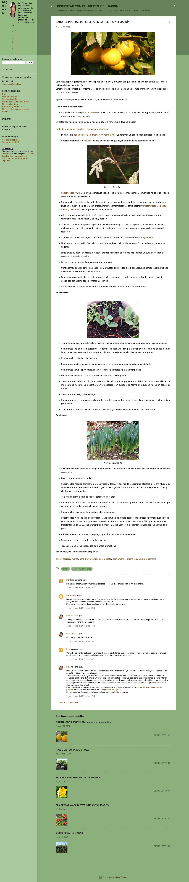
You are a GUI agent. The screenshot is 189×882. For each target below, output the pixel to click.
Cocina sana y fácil (10, 142)
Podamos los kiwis (70, 193)
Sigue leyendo (162, 735)
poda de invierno (89, 112)
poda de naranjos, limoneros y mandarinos (95, 134)
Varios (5, 111)
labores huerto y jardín (81, 569)
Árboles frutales (9, 96)
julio (101, 559)
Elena (68, 595)
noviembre (139, 559)
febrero (66, 559)
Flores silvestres (10, 104)
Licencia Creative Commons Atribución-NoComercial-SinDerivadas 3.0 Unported (18, 157)
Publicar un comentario (68, 702)
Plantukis (70, 580)
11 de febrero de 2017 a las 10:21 (80, 588)
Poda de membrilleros (98, 129)
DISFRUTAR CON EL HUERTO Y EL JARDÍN (87, 6)
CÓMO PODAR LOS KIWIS (69, 833)
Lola (68, 649)
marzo (75, 559)
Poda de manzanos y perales (70, 129)
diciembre (151, 559)
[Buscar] (174, 6)
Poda (4, 94)
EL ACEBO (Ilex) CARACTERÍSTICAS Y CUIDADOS (82, 805)
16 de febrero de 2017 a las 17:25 (80, 696)
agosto (107, 559)
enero (59, 559)
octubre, (129, 559)
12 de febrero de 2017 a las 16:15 (80, 626)
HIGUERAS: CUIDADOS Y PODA (72, 749)
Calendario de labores (12, 99)
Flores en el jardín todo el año (15, 101)
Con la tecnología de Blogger (113, 877)
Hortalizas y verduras (12, 106)
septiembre (118, 559)
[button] (168, 22)
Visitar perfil (12, 43)
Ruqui (4, 153)
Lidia (68, 615)
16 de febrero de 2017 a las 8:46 (80, 659)
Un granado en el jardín (111, 690)
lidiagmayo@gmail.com (12, 84)
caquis (86, 140)
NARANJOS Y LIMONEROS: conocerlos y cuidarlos (83, 722)
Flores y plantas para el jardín (15, 109)
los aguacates (146, 237)
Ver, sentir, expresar (11, 140)
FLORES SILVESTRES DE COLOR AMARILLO (79, 777)
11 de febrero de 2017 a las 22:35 (80, 608)
